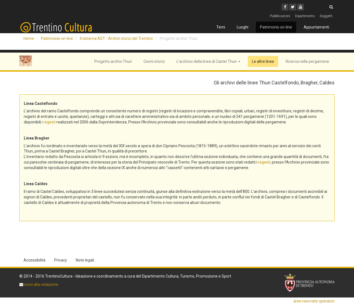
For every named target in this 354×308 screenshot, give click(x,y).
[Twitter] (292, 7)
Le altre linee (263, 61)
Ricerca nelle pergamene (307, 61)
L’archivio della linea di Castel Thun (208, 61)
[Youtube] (300, 7)
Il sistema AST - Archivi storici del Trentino (116, 38)
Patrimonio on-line (276, 27)
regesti (49, 122)
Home (29, 38)
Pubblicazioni (280, 16)
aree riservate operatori (314, 301)
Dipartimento (305, 16)
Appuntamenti (316, 27)
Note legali (85, 260)
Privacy (60, 260)
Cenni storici (154, 61)
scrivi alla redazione (40, 284)
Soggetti (326, 16)
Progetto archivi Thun (113, 61)
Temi (220, 27)
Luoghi (242, 27)
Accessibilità (34, 260)
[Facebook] (285, 7)
